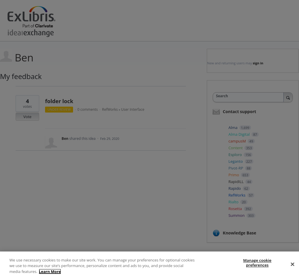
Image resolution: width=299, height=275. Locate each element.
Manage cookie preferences (257, 266)
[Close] (292, 267)
